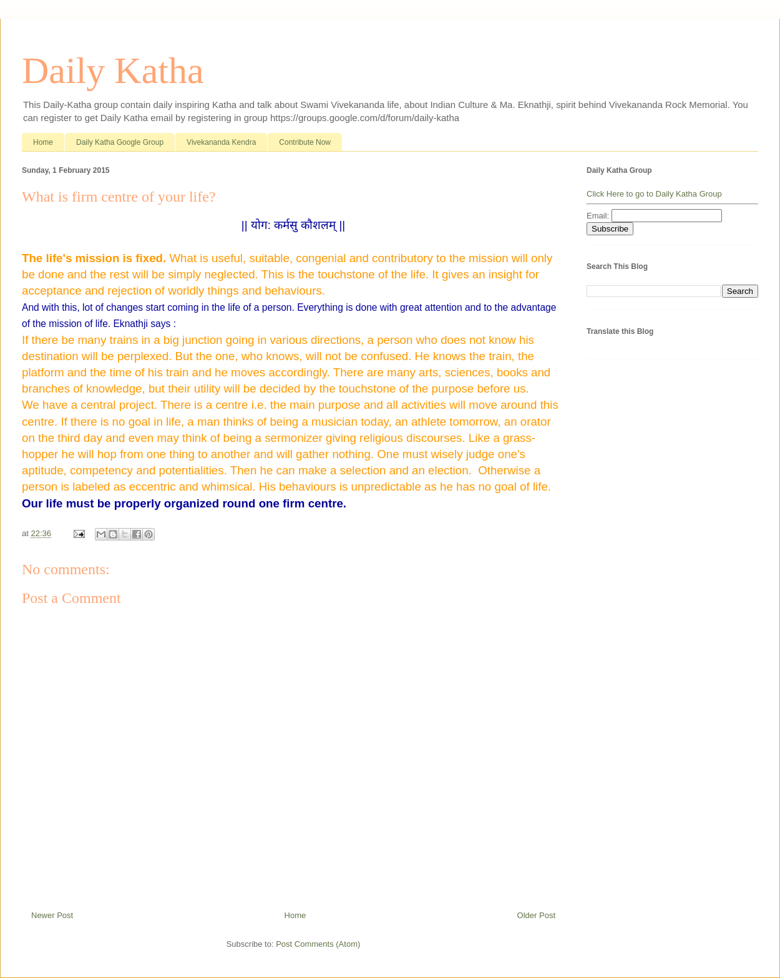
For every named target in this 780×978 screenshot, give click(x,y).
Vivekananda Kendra (221, 142)
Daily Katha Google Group (119, 142)
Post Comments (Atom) (318, 944)
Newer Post (52, 915)
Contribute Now (305, 142)
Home (43, 142)
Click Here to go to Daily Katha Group (654, 193)
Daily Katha (113, 70)
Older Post (536, 915)
